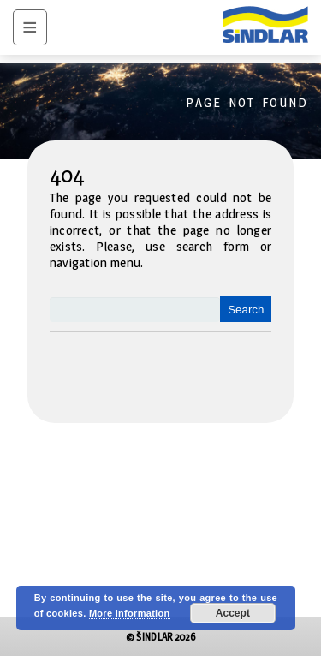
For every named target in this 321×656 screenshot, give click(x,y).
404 (67, 175)
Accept (233, 613)
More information (129, 613)
